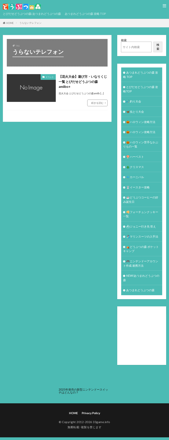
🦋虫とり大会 (135, 112)
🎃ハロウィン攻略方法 (140, 122)
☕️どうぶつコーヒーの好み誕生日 (140, 201)
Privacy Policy (91, 415)
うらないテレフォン (30, 22)
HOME (10, 23)
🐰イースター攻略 (138, 188)
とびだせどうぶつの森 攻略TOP (140, 89)
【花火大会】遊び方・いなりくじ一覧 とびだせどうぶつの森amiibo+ (82, 82)
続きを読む (97, 102)
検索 (124, 40)
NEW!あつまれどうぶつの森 (141, 280)
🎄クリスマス (135, 168)
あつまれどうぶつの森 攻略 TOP (85, 13)
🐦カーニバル (135, 178)
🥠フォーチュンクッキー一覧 (140, 216)
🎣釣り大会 (133, 101)
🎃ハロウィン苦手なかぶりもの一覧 (140, 145)
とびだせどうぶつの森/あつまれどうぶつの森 (32, 13)
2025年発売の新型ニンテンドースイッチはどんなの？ (83, 393)
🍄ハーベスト (135, 157)
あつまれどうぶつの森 (140, 292)
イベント (50, 77)
